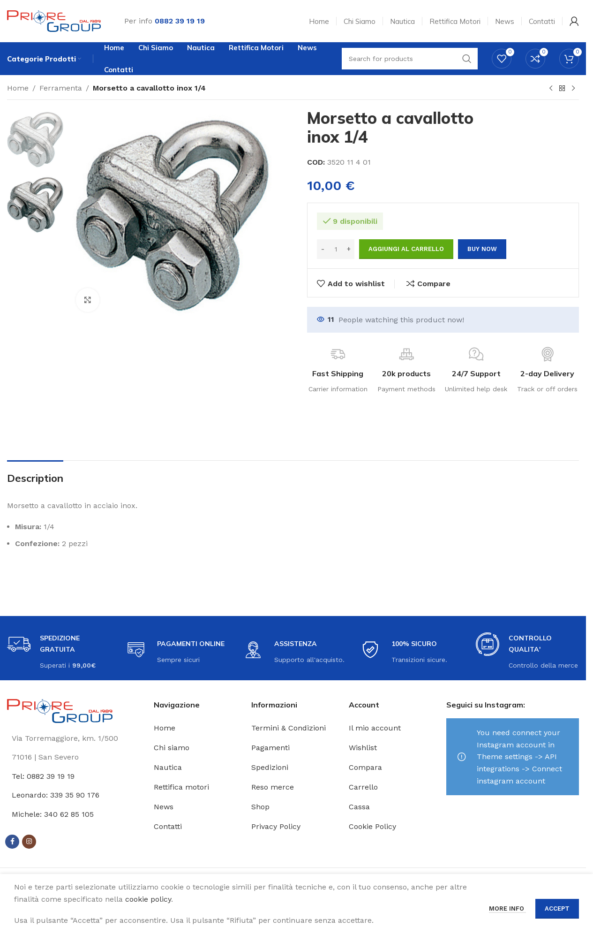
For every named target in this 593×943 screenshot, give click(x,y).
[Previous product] (550, 88)
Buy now (482, 248)
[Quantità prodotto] (336, 249)
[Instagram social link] (29, 842)
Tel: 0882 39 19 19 (43, 776)
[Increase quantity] (348, 249)
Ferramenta (60, 88)
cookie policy (148, 899)
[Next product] (573, 88)
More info (507, 908)
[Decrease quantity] (323, 249)
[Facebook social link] (12, 842)
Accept (557, 908)
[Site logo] (54, 20)
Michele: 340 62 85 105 (53, 814)
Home (18, 88)
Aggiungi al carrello (406, 248)
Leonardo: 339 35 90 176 (55, 795)
